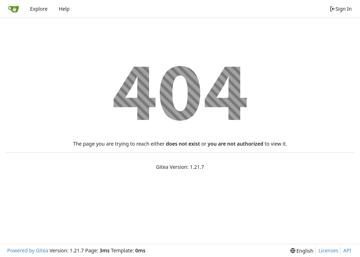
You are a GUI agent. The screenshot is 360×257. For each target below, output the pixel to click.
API (347, 250)
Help (64, 8)
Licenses (329, 250)
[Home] (14, 8)
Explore (39, 8)
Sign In (341, 8)
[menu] (302, 250)
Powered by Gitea (27, 250)
